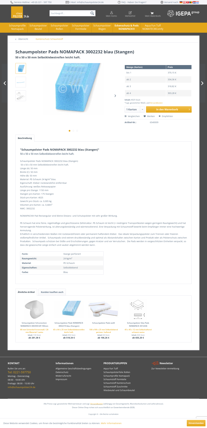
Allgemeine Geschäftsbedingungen (73, 368)
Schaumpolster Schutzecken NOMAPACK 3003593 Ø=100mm (34, 324)
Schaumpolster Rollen (59, 27)
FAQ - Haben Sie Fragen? (133, 2)
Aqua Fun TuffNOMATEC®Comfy (152, 27)
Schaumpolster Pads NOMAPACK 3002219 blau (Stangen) (69, 324)
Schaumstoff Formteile (114, 379)
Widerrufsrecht (63, 375)
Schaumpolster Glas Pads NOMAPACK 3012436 (138, 324)
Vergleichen (132, 116)
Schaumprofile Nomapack (17, 27)
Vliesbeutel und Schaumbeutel (119, 390)
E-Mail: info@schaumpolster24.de (86, 2)
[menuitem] (72, 13)
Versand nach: (171, 2)
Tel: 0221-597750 (19, 372)
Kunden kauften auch (52, 292)
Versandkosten (156, 103)
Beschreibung (25, 138)
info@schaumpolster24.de (21, 387)
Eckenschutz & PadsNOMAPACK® (127, 27)
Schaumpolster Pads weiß (103, 323)
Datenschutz (62, 372)
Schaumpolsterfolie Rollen (116, 372)
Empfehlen (166, 116)
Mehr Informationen (111, 423)
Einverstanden (196, 423)
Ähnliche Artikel (26, 292)
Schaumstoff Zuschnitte (115, 386)
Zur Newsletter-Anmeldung (165, 368)
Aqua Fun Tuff (110, 368)
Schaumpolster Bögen (102, 27)
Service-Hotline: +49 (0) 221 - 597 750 (33, 2)
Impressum (61, 379)
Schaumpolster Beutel (38, 27)
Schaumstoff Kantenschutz (117, 382)
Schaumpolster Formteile (81, 27)
